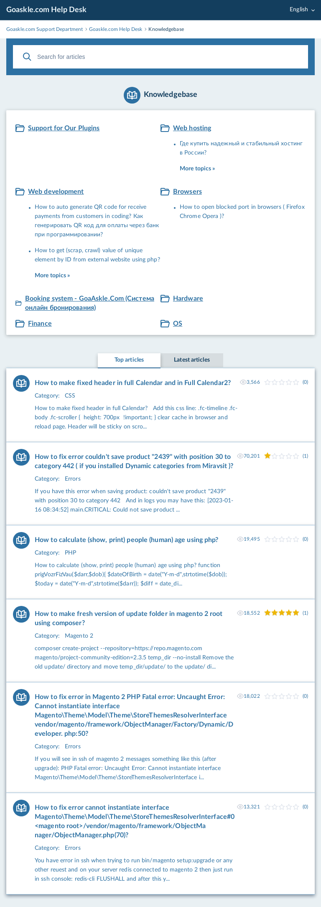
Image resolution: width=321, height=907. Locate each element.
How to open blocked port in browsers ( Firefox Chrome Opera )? (242, 211)
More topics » (197, 169)
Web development (56, 191)
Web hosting (192, 128)
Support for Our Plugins (64, 128)
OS (177, 323)
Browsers (187, 191)
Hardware (188, 298)
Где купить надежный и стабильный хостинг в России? (241, 148)
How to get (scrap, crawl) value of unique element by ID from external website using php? (97, 255)
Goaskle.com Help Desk (46, 10)
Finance (40, 323)
